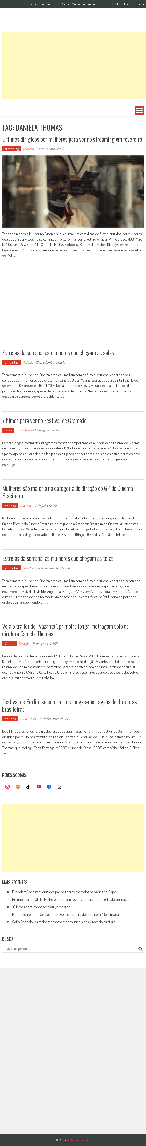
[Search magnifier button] (140, 949)
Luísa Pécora (24, 430)
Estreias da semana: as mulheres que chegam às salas (58, 352)
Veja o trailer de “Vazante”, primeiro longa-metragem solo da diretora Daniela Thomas (65, 629)
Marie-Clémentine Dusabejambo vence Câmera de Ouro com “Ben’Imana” (66, 914)
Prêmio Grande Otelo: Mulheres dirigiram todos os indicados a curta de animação (71, 899)
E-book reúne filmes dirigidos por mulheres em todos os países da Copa (64, 892)
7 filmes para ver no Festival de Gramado (44, 420)
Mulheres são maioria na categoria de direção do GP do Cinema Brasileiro (67, 491)
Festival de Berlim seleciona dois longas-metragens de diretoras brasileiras (69, 705)
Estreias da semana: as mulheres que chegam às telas (58, 558)
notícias (10, 505)
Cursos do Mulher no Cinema (125, 4)
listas (8, 430)
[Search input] (71, 949)
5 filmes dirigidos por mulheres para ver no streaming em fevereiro (72, 139)
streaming (12, 149)
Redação (28, 149)
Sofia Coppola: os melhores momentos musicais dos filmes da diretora (63, 921)
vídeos (9, 643)
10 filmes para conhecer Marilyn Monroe (41, 906)
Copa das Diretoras (38, 4)
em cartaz (11, 362)
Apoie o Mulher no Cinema (78, 4)
